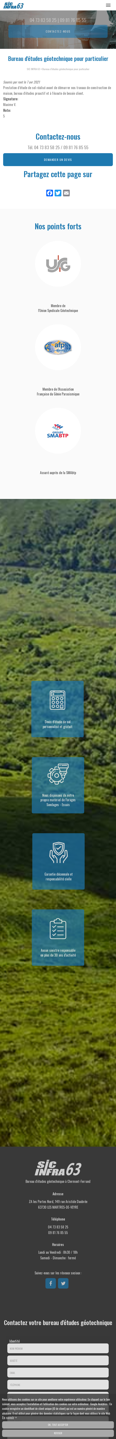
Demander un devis (58, 159)
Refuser (58, 1434)
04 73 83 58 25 (47, 147)
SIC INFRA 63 (33, 69)
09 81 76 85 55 (75, 147)
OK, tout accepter (58, 1426)
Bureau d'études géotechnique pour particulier (65, 69)
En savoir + (9, 1419)
